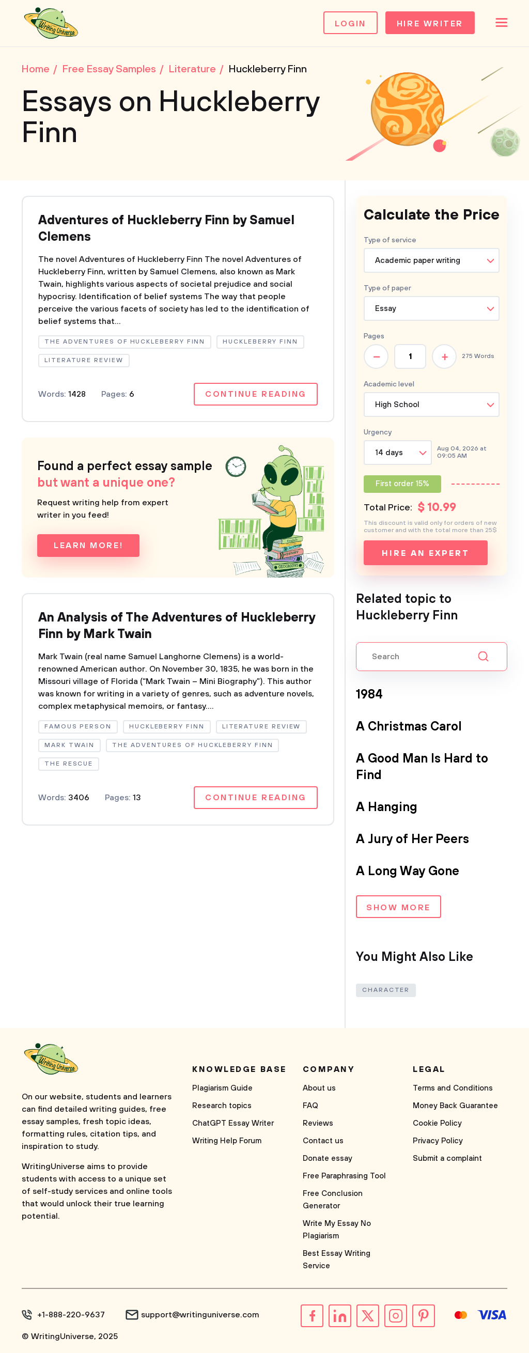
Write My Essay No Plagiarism (337, 1230)
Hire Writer (430, 24)
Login (350, 24)
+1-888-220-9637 (71, 1315)
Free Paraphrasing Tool (344, 1176)
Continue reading (255, 394)
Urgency (378, 432)
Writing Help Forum (226, 1141)
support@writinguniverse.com (200, 1315)
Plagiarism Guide (222, 1088)
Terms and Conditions (453, 1088)
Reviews (318, 1123)
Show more (398, 908)
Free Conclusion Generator (333, 1200)
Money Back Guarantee (455, 1106)
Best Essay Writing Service (336, 1260)
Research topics (222, 1106)
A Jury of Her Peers (412, 839)
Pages (374, 336)
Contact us (323, 1141)
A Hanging (386, 807)
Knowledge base (239, 1069)
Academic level (389, 384)
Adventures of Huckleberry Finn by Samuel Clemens (166, 229)
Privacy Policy (438, 1141)
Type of (387, 288)
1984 (369, 695)
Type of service (390, 240)
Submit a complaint (447, 1158)
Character (386, 990)
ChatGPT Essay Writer (233, 1123)
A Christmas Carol (409, 727)
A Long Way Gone (407, 871)
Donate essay (327, 1158)
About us (319, 1088)
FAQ (310, 1106)
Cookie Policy (437, 1123)
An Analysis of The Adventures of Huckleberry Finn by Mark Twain (176, 626)
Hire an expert (425, 553)
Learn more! (88, 545)
